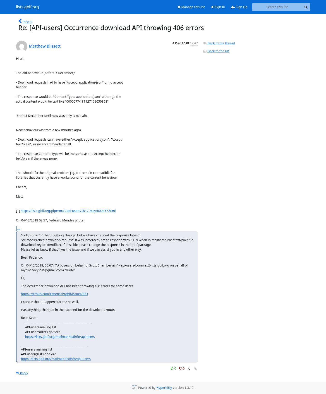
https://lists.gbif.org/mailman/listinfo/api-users (60, 336)
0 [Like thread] (174, 368)
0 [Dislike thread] (182, 368)
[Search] (306, 7)
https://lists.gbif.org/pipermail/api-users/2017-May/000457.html (68, 211)
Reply (22, 373)
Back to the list (216, 51)
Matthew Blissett (45, 46)
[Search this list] (277, 7)
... (19, 228)
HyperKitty (164, 387)
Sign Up (239, 7)
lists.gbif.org (27, 7)
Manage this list (191, 7)
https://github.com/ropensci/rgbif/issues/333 (54, 294)
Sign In (218, 7)
